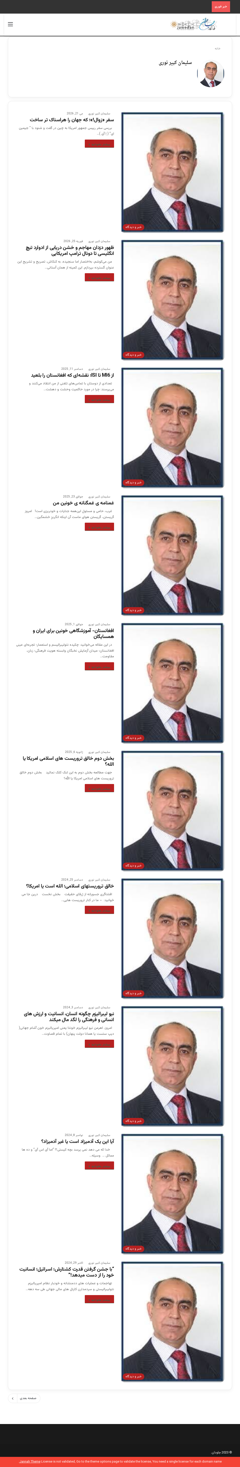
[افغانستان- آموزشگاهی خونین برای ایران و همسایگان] (172, 680)
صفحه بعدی (24, 1395)
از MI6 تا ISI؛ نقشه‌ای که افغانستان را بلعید (72, 373)
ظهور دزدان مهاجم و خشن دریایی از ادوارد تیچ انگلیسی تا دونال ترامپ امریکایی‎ (70, 248)
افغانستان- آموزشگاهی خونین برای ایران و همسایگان (73, 631)
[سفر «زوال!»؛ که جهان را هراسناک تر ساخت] (172, 169)
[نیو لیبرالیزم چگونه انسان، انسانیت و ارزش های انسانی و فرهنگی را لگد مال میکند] (172, 1063)
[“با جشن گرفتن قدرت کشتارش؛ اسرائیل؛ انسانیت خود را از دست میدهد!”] (172, 1319)
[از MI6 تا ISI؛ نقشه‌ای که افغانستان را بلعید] (172, 425)
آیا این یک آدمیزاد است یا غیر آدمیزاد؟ (77, 1139)
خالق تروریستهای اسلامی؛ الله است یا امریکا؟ (70, 884)
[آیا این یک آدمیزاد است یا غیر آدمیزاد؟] (172, 1191)
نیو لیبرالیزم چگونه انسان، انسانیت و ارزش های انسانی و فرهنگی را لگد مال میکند (69, 1014)
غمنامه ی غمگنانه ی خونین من (83, 501)
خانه (219, 48)
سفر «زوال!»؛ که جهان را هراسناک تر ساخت (72, 118)
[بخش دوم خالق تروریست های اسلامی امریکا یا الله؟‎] (172, 808)
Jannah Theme (29, 1461)
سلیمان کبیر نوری (175, 63)
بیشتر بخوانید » (99, 142)
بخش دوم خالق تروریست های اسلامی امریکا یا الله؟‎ (68, 759)
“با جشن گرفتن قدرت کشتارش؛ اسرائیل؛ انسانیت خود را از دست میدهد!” (66, 1270)
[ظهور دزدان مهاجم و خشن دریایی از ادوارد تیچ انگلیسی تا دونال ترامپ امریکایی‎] (172, 297)
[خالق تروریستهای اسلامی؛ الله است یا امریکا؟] (172, 936)
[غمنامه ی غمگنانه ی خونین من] (172, 553)
